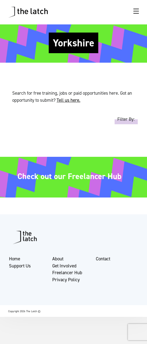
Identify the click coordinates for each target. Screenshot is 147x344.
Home (14, 260)
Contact (103, 260)
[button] (9, 337)
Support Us (20, 267)
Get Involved (64, 267)
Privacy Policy (66, 281)
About (57, 260)
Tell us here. (68, 100)
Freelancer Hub (67, 274)
